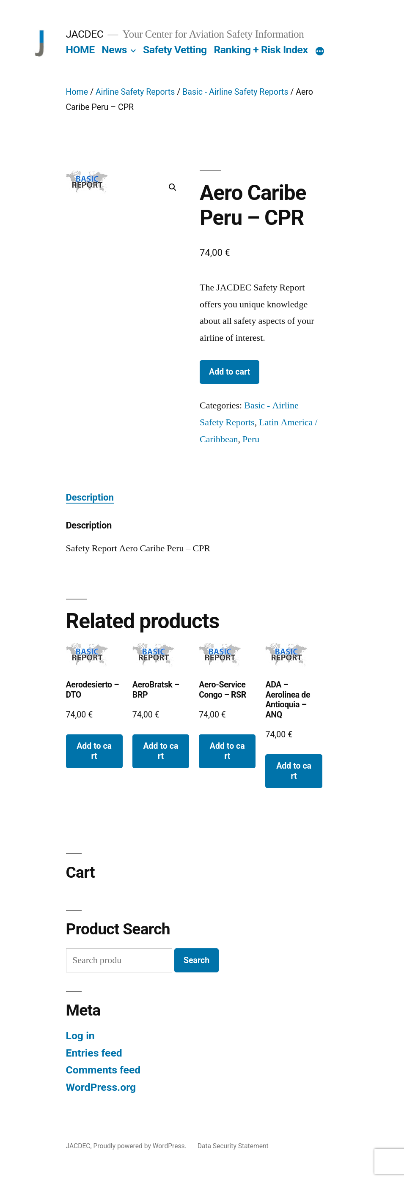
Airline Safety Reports (135, 92)
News (114, 50)
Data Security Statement (233, 1146)
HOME (80, 50)
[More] (320, 52)
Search (196, 960)
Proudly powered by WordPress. (140, 1146)
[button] (172, 187)
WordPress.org (101, 1087)
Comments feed (103, 1070)
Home (77, 92)
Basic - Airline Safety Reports (235, 92)
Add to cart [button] (94, 751)
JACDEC (85, 34)
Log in (80, 1035)
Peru (250, 439)
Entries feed (94, 1053)
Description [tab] (90, 497)
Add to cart (229, 372)
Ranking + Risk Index (261, 50)
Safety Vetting (175, 50)
